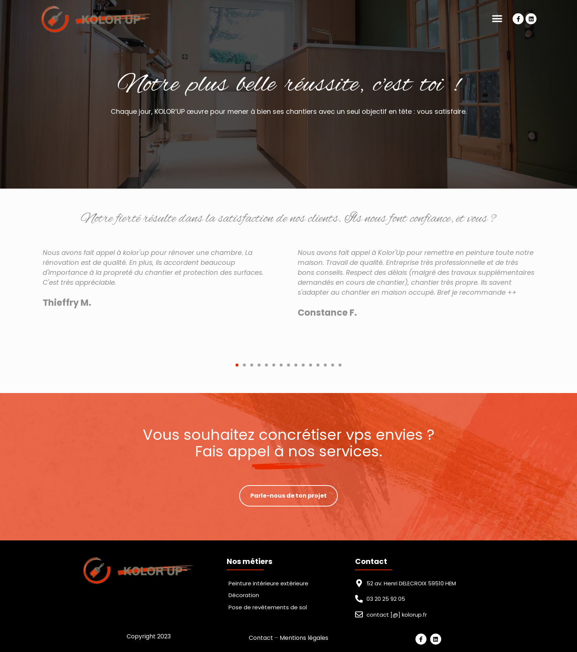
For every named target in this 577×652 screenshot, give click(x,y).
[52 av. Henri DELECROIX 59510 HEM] (359, 583)
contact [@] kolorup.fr (397, 614)
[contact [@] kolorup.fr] (359, 614)
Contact (261, 638)
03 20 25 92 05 (386, 599)
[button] (497, 19)
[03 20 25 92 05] (359, 599)
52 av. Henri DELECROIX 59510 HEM (411, 583)
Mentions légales (304, 638)
